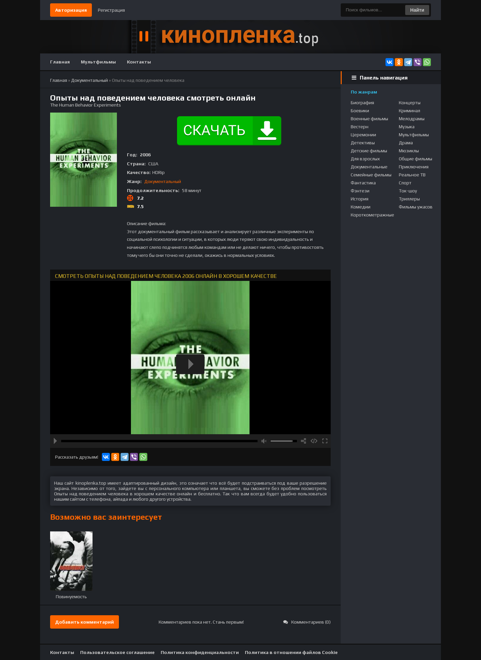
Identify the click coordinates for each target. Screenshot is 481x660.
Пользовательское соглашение (117, 652)
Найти (417, 10)
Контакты (139, 61)
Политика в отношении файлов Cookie (291, 652)
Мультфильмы (98, 61)
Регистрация (111, 10)
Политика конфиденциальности (200, 652)
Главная (60, 61)
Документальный (162, 181)
